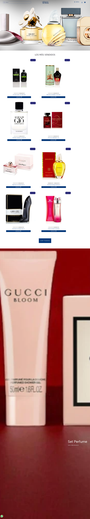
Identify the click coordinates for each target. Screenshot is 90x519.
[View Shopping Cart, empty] (86, 2)
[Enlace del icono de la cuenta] (82, 2)
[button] (45, 128)
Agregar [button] (12, 84)
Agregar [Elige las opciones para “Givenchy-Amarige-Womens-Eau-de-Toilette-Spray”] (33, 118)
